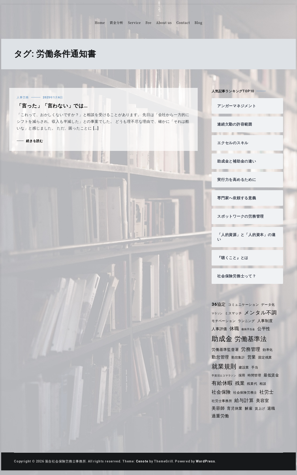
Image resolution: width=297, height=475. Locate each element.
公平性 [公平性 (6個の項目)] (263, 328)
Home (100, 22)
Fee (148, 22)
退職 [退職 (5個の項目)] (271, 408)
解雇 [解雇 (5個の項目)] (249, 408)
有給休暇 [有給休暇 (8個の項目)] (222, 383)
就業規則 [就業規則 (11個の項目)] (224, 366)
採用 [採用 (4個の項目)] (242, 375)
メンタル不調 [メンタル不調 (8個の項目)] (260, 313)
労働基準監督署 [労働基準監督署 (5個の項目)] (225, 349)
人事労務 (23, 97)
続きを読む (34, 141)
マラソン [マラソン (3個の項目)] (217, 313)
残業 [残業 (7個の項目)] (240, 383)
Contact (183, 22)
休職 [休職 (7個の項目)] (234, 328)
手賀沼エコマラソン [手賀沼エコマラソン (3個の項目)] (224, 375)
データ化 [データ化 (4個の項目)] (268, 304)
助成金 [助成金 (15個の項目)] (222, 339)
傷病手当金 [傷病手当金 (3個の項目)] (248, 329)
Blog (198, 22)
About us (164, 22)
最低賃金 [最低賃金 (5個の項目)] (271, 375)
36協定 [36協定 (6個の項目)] (219, 304)
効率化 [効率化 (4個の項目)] (268, 350)
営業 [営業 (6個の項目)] (251, 357)
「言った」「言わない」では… (52, 106)
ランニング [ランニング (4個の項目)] (246, 321)
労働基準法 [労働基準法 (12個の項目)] (251, 338)
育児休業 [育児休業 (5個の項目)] (234, 408)
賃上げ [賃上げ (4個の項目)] (260, 408)
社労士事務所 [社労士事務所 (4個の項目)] (222, 401)
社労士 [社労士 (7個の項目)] (266, 392)
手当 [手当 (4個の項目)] (254, 367)
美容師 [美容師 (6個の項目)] (218, 408)
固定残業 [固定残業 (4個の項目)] (265, 357)
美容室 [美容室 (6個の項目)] (262, 400)
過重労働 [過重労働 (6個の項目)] (220, 416)
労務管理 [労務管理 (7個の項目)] (250, 349)
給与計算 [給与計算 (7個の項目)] (244, 400)
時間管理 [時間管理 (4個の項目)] (254, 375)
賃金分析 (116, 22)
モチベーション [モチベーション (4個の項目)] (224, 321)
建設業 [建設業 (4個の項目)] (244, 367)
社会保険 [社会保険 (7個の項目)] (221, 392)
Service (134, 22)
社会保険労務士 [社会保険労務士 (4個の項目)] (245, 392)
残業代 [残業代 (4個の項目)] (252, 383)
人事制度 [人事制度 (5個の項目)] (265, 321)
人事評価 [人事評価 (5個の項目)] (219, 329)
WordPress (205, 461)
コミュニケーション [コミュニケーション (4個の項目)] (243, 304)
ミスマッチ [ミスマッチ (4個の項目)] (233, 313)
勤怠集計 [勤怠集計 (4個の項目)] (238, 357)
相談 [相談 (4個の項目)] (263, 383)
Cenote (142, 461)
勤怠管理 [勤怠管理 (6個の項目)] (220, 357)
